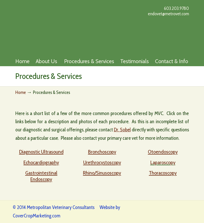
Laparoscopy (162, 162)
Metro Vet (65, 28)
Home (20, 92)
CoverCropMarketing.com (36, 216)
